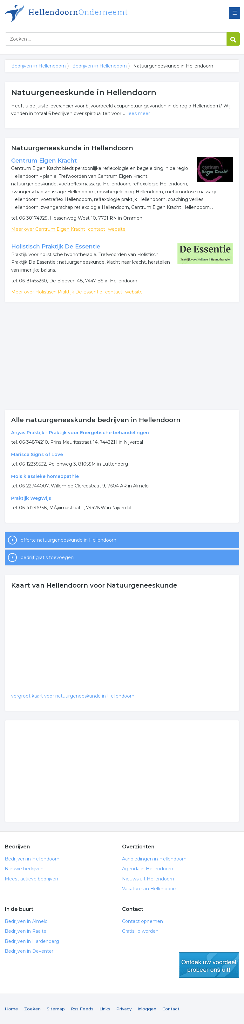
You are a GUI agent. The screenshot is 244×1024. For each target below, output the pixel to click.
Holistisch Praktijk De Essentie (55, 246)
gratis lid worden (209, 965)
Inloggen (147, 1008)
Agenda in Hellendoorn (147, 869)
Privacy (124, 1008)
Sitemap (56, 1008)
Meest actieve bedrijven (31, 879)
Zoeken (32, 1008)
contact (96, 229)
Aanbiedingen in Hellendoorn (154, 859)
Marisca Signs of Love (37, 454)
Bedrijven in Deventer (29, 951)
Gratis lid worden (140, 931)
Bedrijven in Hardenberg (32, 941)
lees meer (139, 113)
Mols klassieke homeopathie (45, 476)
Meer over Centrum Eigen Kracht (48, 229)
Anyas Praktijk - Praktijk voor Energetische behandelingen (80, 432)
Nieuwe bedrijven (24, 869)
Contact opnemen (142, 921)
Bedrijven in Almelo (26, 921)
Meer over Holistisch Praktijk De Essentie (56, 292)
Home (11, 1008)
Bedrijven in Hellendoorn (84, 13)
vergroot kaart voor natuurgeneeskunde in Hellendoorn (72, 696)
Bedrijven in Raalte (25, 931)
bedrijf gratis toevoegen (47, 557)
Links (104, 1008)
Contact (171, 1008)
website (116, 229)
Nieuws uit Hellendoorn (148, 879)
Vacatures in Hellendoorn (150, 889)
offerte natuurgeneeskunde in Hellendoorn (68, 540)
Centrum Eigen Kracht (44, 160)
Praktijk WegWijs (31, 498)
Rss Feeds (82, 1008)
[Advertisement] (122, 356)
